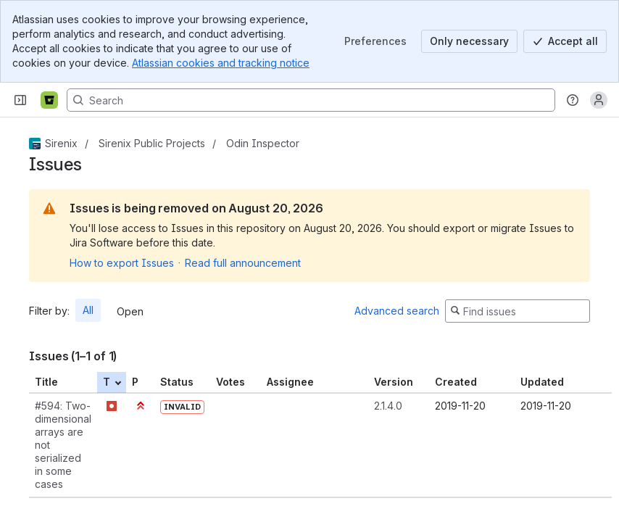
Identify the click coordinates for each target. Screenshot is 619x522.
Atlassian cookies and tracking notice (221, 63)
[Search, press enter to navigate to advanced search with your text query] (311, 100)
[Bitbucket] (49, 100)
